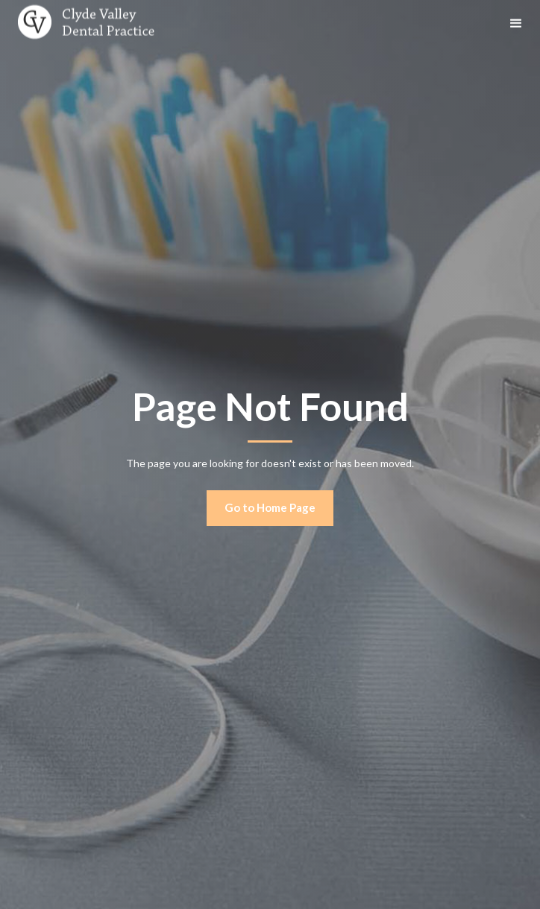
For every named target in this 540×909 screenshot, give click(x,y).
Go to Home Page (270, 507)
